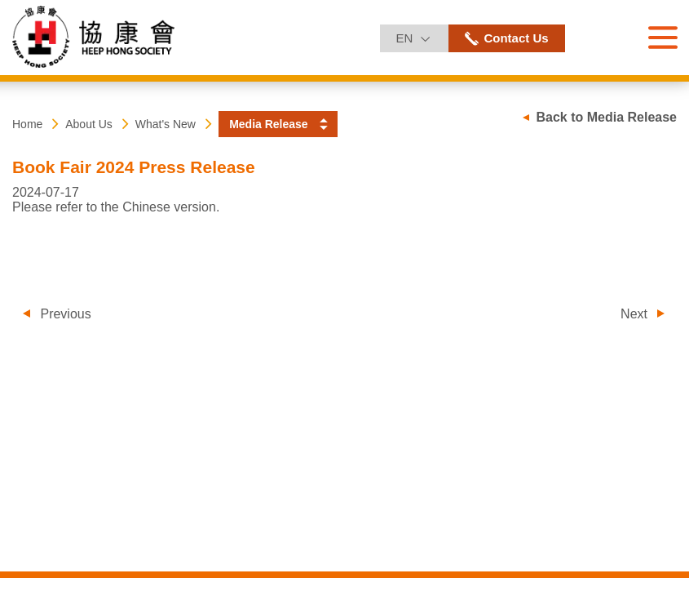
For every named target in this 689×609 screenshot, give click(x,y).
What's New (165, 124)
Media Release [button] (268, 124)
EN (421, 34)
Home (27, 124)
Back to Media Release (606, 117)
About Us (89, 124)
